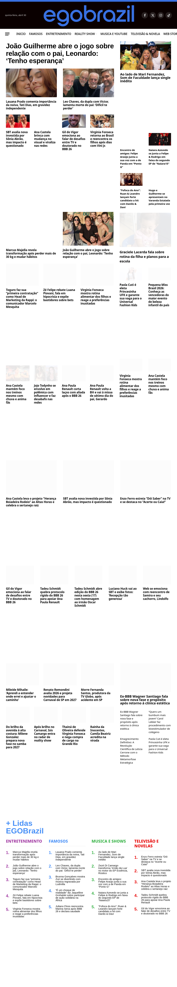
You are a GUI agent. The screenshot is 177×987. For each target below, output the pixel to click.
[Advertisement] (60, 195)
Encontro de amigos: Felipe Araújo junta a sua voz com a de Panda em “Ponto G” (131, 158)
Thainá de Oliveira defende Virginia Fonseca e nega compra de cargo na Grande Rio (73, 745)
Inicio (21, 34)
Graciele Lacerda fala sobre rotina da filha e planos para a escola (144, 266)
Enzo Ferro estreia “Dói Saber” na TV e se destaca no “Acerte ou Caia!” (145, 510)
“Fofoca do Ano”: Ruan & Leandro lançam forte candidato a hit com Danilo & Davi (130, 198)
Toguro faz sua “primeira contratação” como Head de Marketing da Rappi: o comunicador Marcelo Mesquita (22, 308)
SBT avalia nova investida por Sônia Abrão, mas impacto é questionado (17, 154)
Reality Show (85, 34)
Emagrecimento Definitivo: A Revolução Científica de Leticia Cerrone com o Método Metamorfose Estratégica (131, 760)
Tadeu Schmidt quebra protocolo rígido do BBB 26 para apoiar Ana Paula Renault (52, 605)
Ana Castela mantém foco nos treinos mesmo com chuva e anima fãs (16, 404)
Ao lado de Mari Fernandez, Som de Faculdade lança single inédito (145, 78)
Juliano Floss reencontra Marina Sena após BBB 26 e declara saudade (69, 918)
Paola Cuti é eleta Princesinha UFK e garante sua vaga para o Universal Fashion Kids (131, 305)
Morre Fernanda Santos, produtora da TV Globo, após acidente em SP (95, 704)
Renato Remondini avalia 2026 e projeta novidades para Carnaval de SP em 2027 (60, 704)
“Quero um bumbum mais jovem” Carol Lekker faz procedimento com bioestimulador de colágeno (160, 732)
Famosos (35, 34)
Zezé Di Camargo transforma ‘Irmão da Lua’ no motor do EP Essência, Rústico (113, 879)
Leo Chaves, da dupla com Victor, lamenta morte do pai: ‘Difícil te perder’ (86, 121)
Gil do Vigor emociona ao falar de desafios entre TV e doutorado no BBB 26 (73, 156)
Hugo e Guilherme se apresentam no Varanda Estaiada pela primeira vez (159, 196)
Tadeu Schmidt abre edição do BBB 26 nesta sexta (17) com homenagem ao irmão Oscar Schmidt (88, 607)
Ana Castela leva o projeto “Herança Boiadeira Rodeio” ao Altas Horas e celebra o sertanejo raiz (31, 512)
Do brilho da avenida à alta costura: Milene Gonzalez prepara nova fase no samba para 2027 (17, 747)
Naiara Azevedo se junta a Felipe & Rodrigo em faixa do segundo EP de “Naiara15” (159, 156)
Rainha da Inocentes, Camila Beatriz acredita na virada (100, 743)
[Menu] (7, 34)
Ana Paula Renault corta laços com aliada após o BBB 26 (73, 400)
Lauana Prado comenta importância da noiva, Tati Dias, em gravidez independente (31, 121)
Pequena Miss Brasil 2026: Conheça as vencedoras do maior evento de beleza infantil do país (158, 305)
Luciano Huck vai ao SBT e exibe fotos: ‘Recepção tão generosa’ (123, 603)
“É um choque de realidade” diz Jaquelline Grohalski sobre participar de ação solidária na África (70, 905)
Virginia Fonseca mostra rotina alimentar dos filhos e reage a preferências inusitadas (96, 306)
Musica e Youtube (113, 34)
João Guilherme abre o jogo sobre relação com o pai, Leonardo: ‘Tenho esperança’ (56, 61)
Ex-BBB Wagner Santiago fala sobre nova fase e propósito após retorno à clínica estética (145, 710)
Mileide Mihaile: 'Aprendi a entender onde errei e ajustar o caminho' (21, 704)
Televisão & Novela (145, 34)
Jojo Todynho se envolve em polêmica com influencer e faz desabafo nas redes (45, 404)
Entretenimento (58, 34)
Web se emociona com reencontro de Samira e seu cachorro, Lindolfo (156, 603)
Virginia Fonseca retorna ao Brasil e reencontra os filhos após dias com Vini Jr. (102, 154)
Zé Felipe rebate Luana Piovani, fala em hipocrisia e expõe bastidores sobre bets (59, 305)
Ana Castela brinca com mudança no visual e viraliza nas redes (44, 154)
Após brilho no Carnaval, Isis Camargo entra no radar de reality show (44, 743)
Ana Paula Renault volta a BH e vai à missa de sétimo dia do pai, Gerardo (101, 402)
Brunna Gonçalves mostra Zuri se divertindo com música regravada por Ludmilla (70, 890)
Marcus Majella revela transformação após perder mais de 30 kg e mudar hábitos (31, 263)
